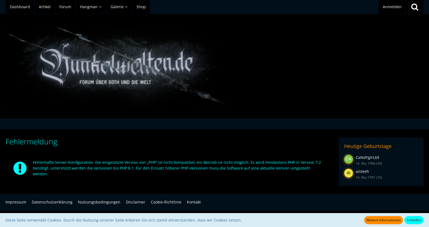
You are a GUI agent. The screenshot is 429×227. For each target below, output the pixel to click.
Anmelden (392, 6)
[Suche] (415, 7)
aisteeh (362, 171)
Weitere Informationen (383, 220)
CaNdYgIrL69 (367, 157)
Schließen (414, 220)
